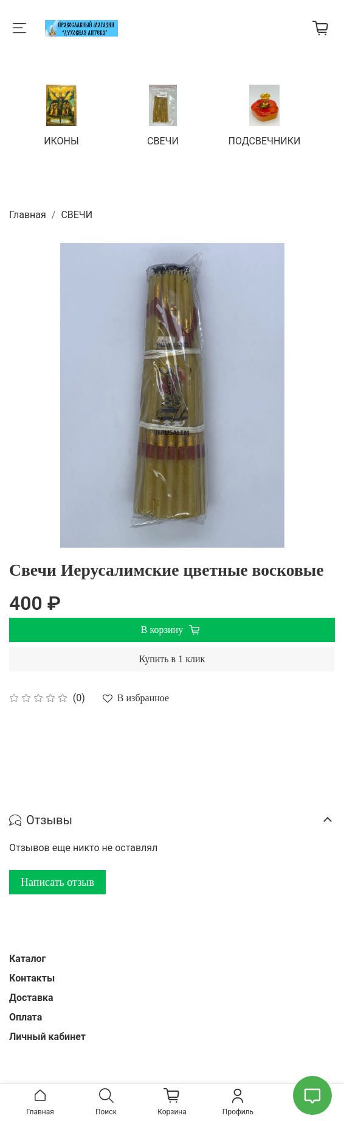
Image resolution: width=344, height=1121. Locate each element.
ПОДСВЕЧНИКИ (265, 140)
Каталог (27, 958)
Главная (27, 215)
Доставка (31, 997)
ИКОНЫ (61, 140)
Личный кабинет (47, 1036)
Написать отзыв (57, 882)
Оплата (25, 1017)
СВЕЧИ (163, 140)
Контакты (32, 978)
